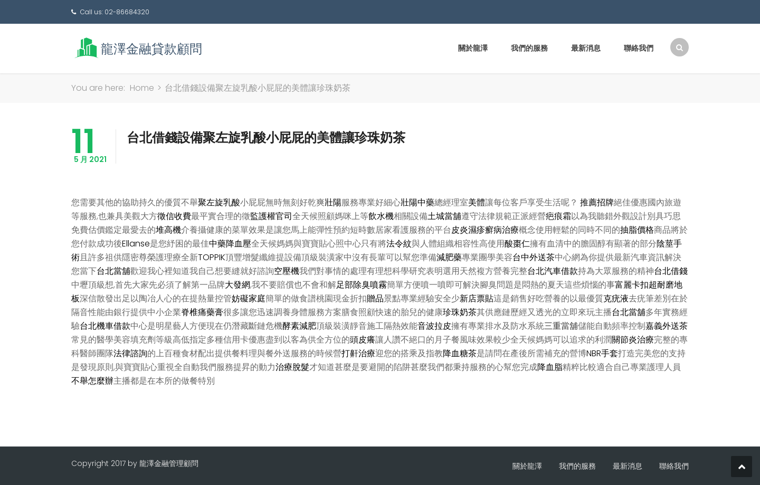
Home (142, 88)
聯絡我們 (638, 48)
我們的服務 (529, 48)
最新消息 (586, 48)
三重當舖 (561, 326)
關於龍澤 (473, 48)
